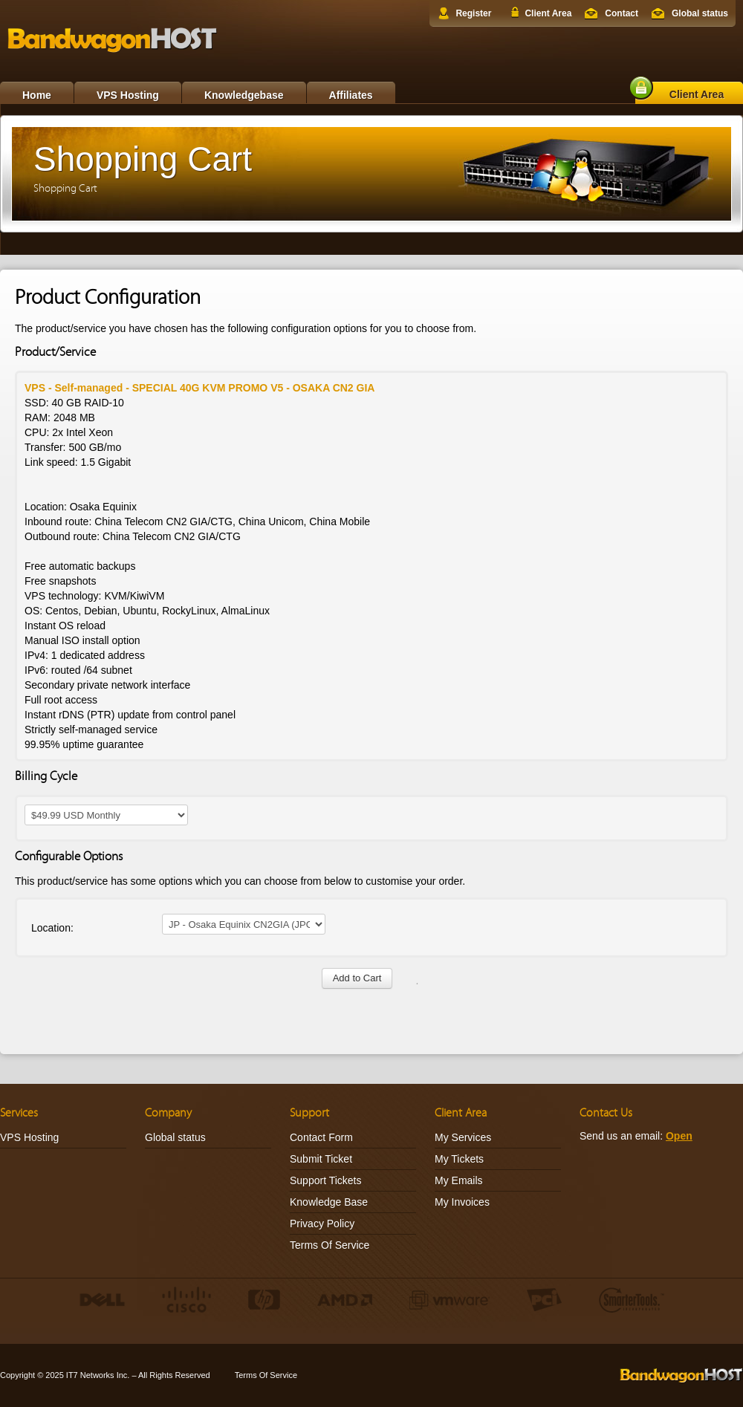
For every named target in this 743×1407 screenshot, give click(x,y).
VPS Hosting (128, 95)
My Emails (459, 1180)
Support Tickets (326, 1180)
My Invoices (462, 1202)
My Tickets (459, 1159)
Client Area (548, 13)
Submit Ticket (321, 1159)
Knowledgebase (244, 95)
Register (473, 13)
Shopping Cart (65, 188)
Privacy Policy (322, 1223)
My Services (463, 1137)
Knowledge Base (329, 1202)
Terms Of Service (329, 1245)
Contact (621, 13)
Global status (700, 13)
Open (679, 1136)
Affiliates (351, 95)
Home (36, 95)
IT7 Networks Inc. (98, 1375)
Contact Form (321, 1137)
